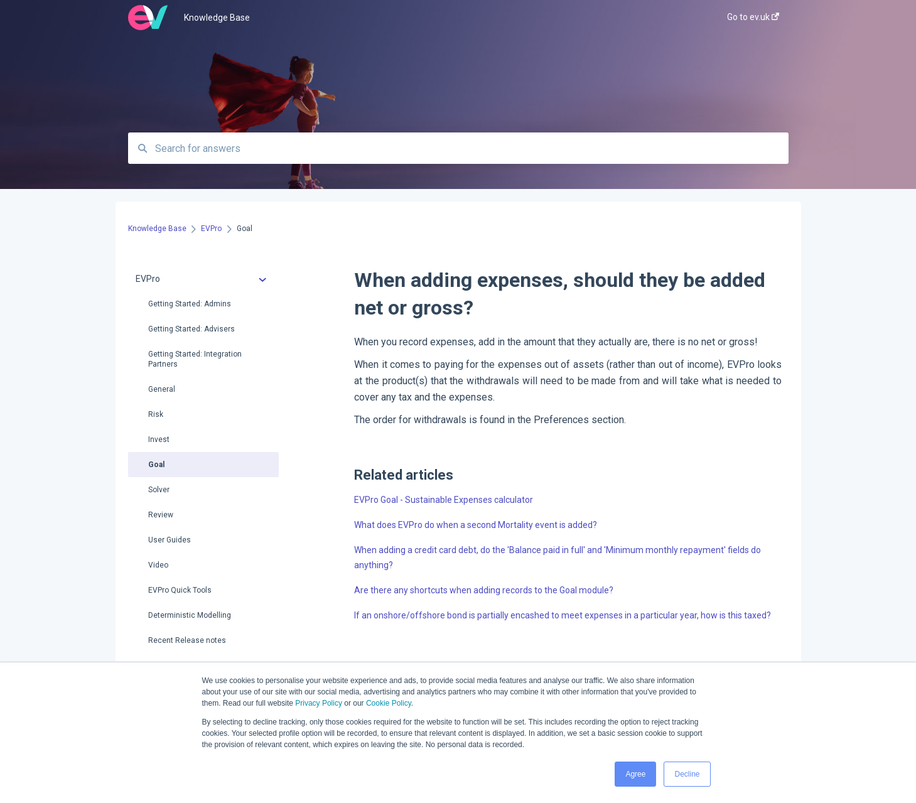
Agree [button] (635, 774)
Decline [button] (686, 774)
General (161, 389)
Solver (159, 489)
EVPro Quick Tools (180, 590)
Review (160, 514)
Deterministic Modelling (189, 615)
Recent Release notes (187, 640)
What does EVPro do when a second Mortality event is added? (475, 525)
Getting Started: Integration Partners (195, 359)
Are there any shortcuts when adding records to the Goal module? (483, 590)
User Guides (169, 540)
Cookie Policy (388, 703)
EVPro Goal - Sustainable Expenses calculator (443, 500)
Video (158, 565)
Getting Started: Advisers (191, 329)
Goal (156, 464)
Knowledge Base (217, 18)
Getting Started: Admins (189, 303)
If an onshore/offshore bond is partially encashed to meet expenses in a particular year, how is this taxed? (562, 615)
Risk (155, 414)
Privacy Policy (318, 703)
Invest (159, 439)
